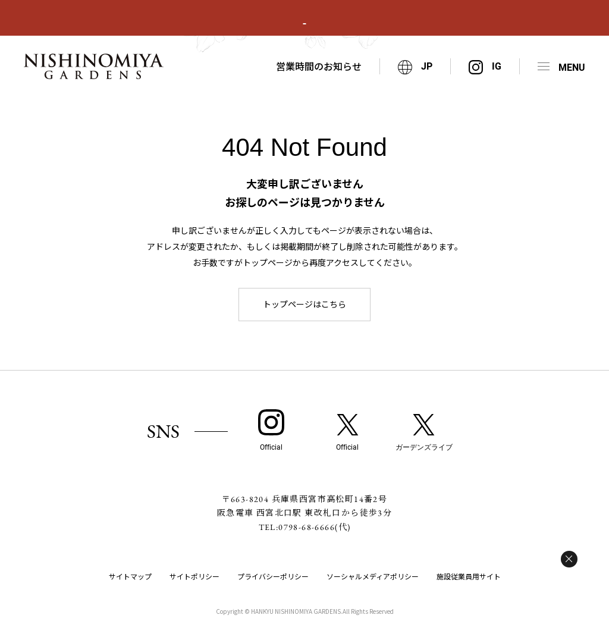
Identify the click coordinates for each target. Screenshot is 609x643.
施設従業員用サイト (469, 576)
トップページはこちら (304, 304)
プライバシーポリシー (273, 576)
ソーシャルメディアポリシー (373, 576)
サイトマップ (130, 576)
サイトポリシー (194, 576)
